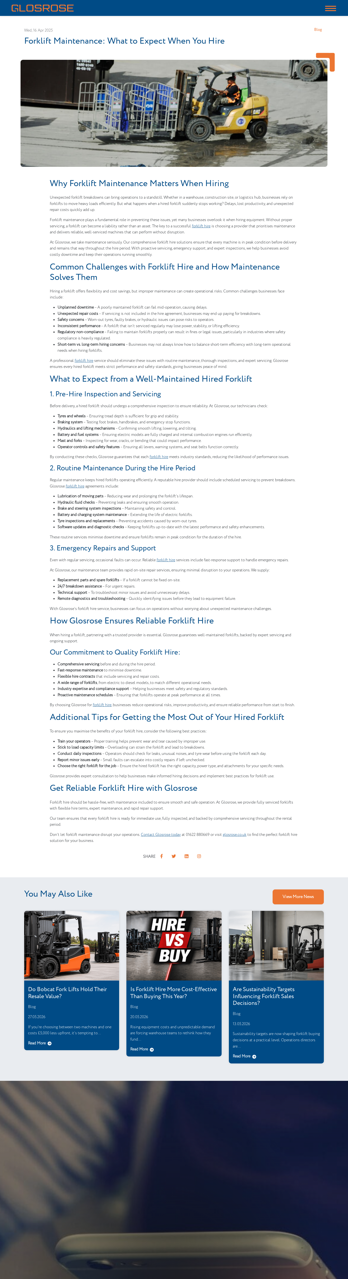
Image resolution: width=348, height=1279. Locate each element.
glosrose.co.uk (234, 835)
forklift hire (201, 226)
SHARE (149, 856)
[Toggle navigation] (330, 8)
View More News (298, 897)
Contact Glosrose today (161, 835)
